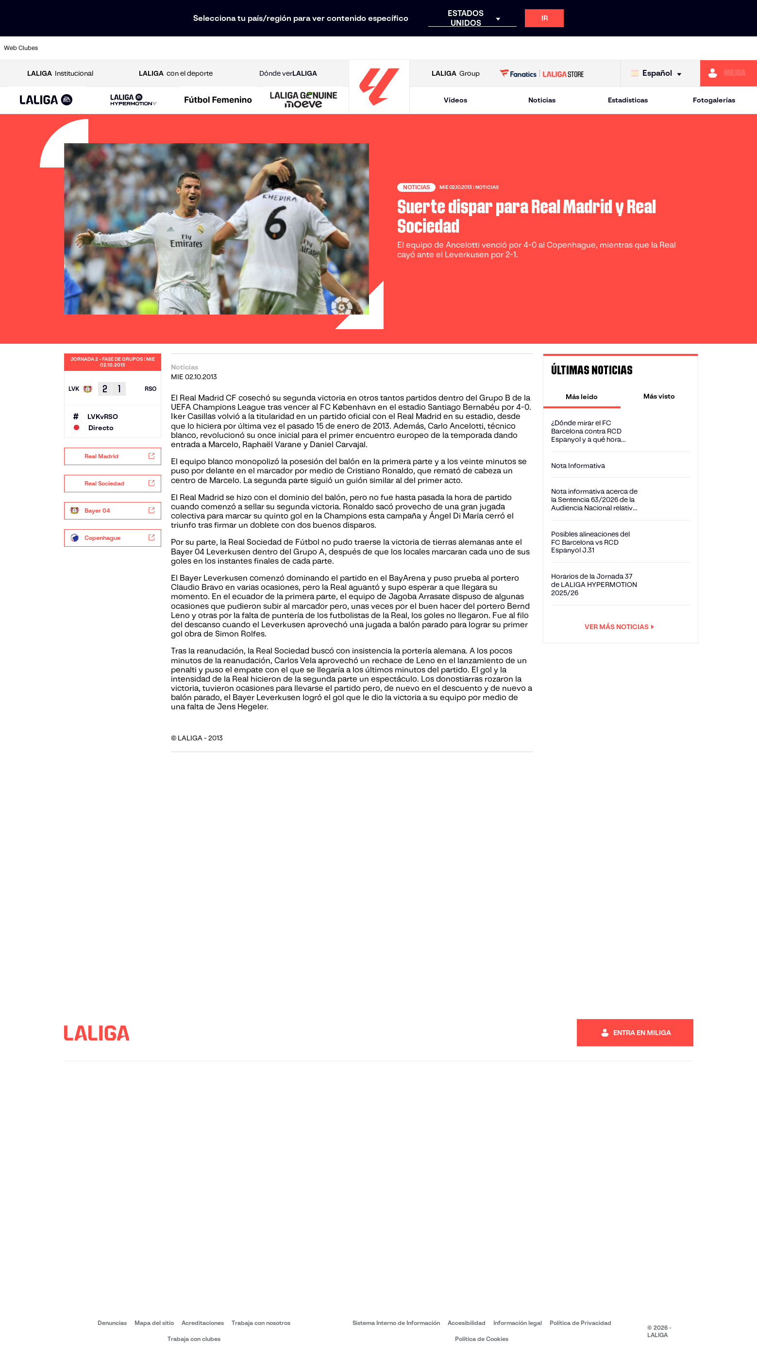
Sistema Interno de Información (396, 1323)
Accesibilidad (467, 1323)
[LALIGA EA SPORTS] (46, 100)
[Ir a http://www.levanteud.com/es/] (352, 48)
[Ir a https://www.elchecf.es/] (209, 48)
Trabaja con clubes (194, 1339)
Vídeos (455, 100)
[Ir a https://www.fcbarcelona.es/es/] (245, 48)
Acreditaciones (203, 1323)
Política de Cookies (481, 1339)
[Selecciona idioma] (658, 73)
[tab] (582, 396)
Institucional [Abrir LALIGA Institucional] (60, 73)
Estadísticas (628, 100)
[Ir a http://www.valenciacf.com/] (710, 48)
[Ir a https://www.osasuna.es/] (138, 48)
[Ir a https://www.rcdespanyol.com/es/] (460, 48)
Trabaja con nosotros (261, 1323)
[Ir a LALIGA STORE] (542, 73)
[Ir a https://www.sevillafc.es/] (674, 48)
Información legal (517, 1323)
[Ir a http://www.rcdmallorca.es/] (495, 48)
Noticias (541, 100)
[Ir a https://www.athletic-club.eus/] (66, 48)
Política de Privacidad (580, 1323)
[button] (46, 100)
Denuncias (112, 1323)
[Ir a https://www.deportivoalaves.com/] (174, 48)
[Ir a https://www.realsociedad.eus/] (638, 48)
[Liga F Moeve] (218, 100)
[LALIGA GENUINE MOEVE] (303, 100)
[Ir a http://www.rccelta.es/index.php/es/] (424, 48)
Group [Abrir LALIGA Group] (456, 73)
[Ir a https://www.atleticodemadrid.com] (102, 48)
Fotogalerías (714, 100)
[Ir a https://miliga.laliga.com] (728, 73)
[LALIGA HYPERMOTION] (133, 100)
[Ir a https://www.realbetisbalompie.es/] (531, 48)
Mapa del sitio (154, 1323)
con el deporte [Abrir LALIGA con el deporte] (176, 73)
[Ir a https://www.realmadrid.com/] (567, 48)
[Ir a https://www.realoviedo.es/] (602, 48)
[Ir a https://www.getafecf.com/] (280, 48)
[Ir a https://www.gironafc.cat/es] (316, 48)
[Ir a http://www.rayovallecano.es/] (388, 48)
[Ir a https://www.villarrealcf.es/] (746, 48)
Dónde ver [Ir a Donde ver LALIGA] (288, 73)
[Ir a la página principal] (379, 109)
